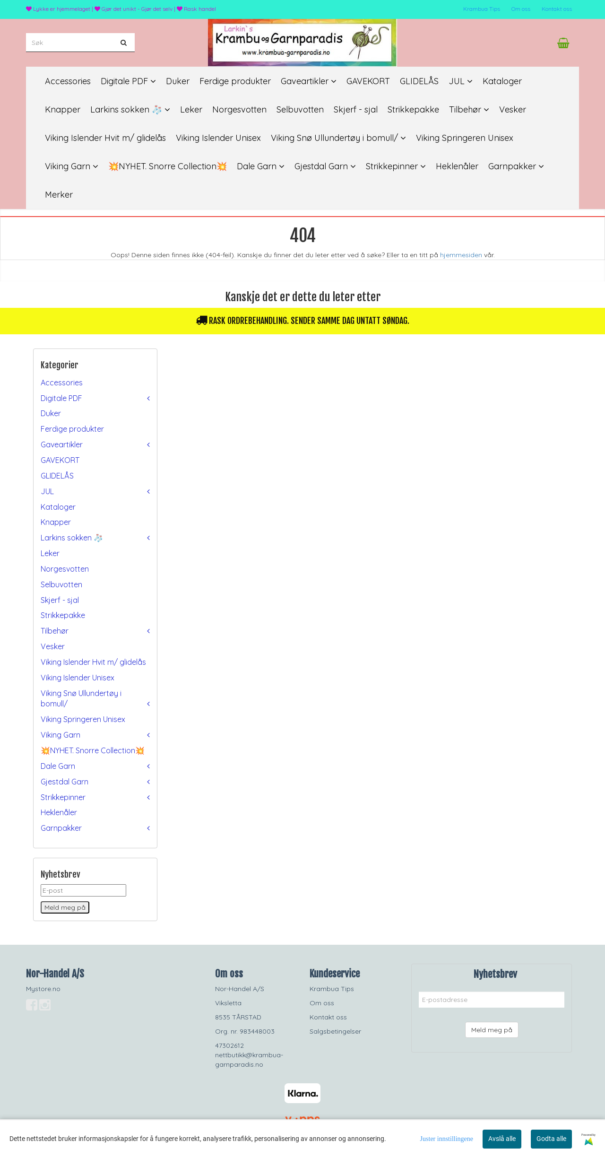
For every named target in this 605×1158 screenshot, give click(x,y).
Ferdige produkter (72, 429)
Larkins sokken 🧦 (72, 537)
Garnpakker (61, 828)
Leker (50, 553)
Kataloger (58, 507)
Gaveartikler (62, 444)
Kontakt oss (557, 8)
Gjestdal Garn (64, 781)
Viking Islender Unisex (77, 677)
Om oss (520, 8)
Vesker (53, 646)
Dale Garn (58, 766)
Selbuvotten (61, 584)
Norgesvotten (65, 569)
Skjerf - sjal (60, 600)
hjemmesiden (461, 255)
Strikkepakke (63, 615)
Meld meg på (491, 1030)
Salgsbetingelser (335, 1031)
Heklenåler (59, 812)
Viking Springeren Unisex (83, 719)
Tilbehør (55, 631)
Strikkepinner (63, 797)
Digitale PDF (61, 398)
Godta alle (551, 1138)
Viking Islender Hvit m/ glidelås (93, 662)
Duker (51, 413)
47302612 (229, 1045)
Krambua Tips (481, 8)
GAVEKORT (60, 460)
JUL (47, 491)
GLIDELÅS (57, 475)
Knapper (56, 522)
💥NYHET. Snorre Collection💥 (93, 750)
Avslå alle (502, 1138)
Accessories (62, 382)
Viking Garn (60, 735)
